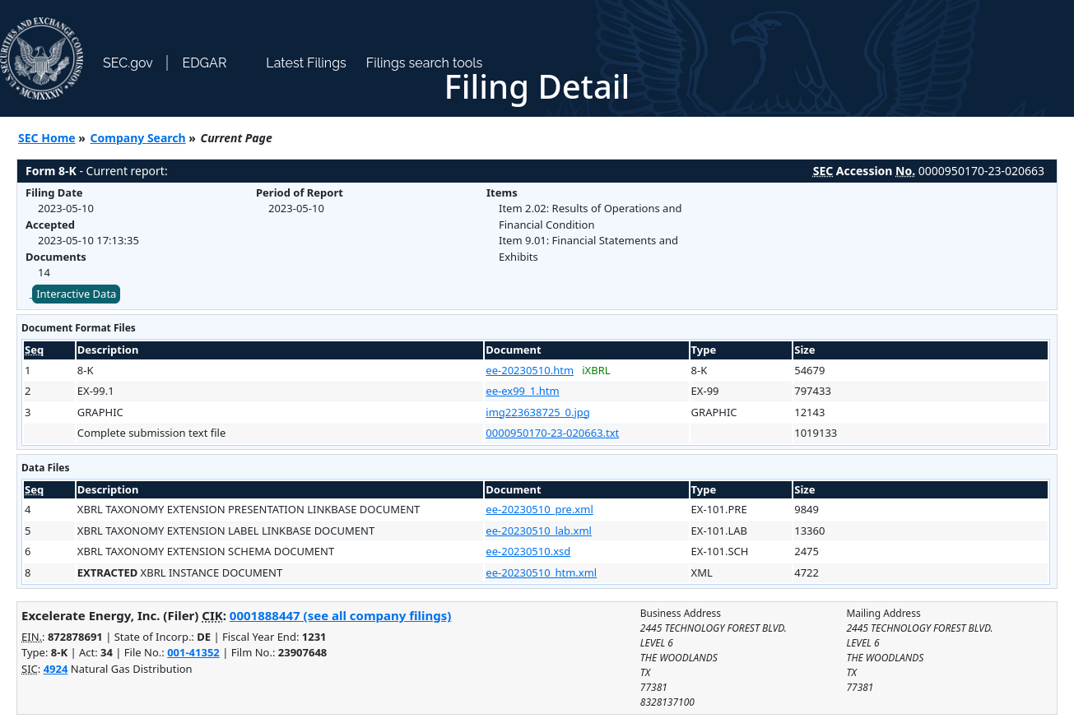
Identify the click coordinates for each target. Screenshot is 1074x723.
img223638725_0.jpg (537, 412)
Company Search (138, 138)
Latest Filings (306, 63)
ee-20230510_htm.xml (541, 572)
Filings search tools (424, 63)
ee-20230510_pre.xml (539, 509)
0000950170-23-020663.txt (552, 432)
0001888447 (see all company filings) (340, 615)
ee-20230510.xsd (528, 551)
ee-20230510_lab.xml (539, 530)
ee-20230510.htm (530, 370)
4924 (56, 668)
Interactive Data (76, 293)
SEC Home (47, 138)
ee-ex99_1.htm (522, 390)
